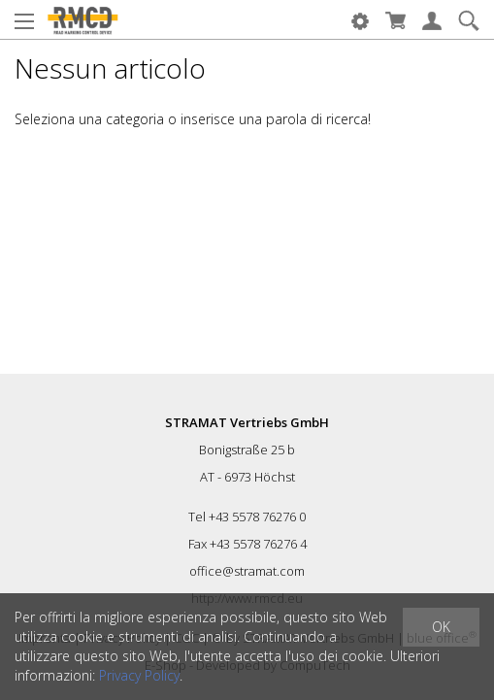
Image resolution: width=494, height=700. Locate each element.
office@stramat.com (247, 571)
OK (441, 626)
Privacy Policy (139, 675)
